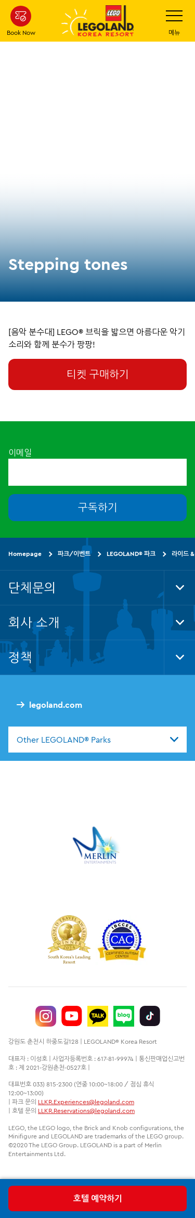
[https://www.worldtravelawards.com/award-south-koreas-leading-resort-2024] (68, 941)
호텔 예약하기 (97, 1198)
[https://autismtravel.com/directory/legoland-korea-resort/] (122, 941)
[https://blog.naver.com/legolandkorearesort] (123, 1016)
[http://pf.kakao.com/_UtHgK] (97, 1016)
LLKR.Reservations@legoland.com (86, 1111)
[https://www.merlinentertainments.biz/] (97, 845)
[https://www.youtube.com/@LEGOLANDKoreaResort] (71, 1016)
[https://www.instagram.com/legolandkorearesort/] (45, 1016)
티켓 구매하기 (98, 374)
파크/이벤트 (74, 554)
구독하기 (98, 507)
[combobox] (97, 740)
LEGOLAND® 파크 (131, 554)
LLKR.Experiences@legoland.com (86, 1102)
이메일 (20, 452)
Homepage (25, 554)
